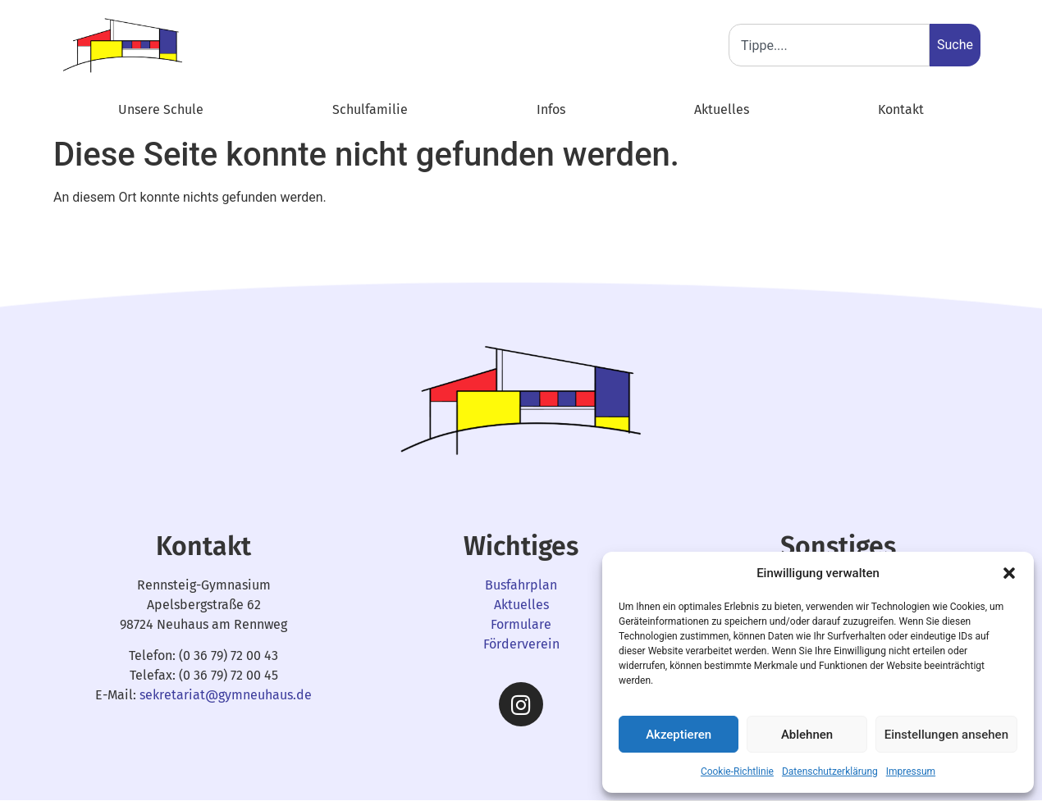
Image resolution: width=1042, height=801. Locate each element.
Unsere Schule (160, 109)
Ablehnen (807, 734)
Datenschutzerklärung (830, 771)
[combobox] (829, 45)
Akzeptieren (678, 734)
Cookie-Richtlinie (737, 771)
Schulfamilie (370, 109)
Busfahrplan (521, 585)
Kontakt (901, 109)
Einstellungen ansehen (946, 734)
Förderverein (521, 644)
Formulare (521, 624)
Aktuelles (721, 109)
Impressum (910, 771)
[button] (1009, 573)
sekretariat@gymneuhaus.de (225, 695)
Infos (551, 109)
